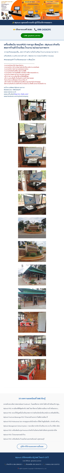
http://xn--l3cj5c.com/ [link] (21, 94)
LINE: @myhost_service (32, 36)
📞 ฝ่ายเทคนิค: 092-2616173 (32, 464)
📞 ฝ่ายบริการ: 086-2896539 (13, 464)
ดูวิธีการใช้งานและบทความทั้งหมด (32, 446)
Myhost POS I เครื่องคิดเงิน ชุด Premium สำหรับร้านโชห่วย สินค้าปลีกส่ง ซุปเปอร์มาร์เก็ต (30, 430)
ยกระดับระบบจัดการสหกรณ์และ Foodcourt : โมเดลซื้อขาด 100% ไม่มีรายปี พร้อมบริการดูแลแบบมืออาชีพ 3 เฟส (31, 404)
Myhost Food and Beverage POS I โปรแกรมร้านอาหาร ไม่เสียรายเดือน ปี (25, 417)
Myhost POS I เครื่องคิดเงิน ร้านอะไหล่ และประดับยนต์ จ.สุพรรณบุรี (23, 439)
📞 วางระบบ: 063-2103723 (51, 464)
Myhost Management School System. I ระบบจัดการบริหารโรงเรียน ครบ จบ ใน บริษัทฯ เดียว (31, 426)
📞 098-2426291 (42, 29)
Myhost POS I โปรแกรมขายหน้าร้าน (14, 435)
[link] (10, 92)
